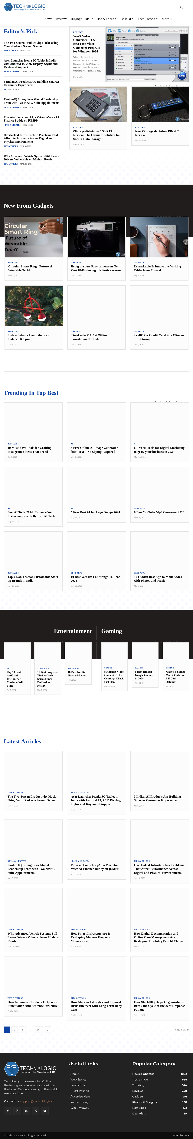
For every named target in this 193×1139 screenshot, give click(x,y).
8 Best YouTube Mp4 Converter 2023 (159, 512)
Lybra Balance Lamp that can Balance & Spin (28, 337)
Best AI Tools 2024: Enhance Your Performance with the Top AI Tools (31, 514)
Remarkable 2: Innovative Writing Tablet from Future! (157, 268)
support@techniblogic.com (38, 1101)
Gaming (108, 668)
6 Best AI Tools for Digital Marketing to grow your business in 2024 (159, 449)
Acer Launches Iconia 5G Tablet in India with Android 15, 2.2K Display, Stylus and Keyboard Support (31, 64)
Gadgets (13, 262)
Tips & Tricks (11, 50)
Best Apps (13, 444)
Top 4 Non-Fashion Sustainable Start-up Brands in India (33, 578)
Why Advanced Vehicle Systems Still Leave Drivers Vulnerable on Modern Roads (31, 158)
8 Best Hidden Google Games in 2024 (143, 675)
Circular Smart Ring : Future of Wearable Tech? (30, 268)
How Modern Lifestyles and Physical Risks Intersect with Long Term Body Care (96, 1006)
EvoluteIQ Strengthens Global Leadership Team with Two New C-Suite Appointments (31, 101)
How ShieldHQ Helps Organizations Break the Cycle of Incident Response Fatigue (159, 1006)
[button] (181, 7)
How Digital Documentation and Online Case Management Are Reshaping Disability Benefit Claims (158, 937)
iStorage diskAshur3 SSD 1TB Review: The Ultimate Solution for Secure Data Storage (96, 135)
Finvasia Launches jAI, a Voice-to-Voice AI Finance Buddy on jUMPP (31, 119)
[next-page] (48, 1030)
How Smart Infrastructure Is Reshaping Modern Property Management (90, 937)
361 (39, 1029)
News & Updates (12, 72)
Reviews (78, 32)
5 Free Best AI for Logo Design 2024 (95, 512)
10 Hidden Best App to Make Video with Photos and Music (158, 578)
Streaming (43, 668)
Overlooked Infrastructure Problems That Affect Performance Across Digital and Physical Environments (31, 138)
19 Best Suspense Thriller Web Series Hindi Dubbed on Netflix (47, 679)
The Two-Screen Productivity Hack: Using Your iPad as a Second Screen (31, 44)
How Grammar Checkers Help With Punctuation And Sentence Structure (33, 1004)
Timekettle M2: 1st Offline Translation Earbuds (89, 337)
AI (5, 89)
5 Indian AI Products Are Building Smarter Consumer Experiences (31, 83)
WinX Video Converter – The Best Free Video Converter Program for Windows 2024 (86, 43)
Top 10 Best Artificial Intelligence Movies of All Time (15, 679)
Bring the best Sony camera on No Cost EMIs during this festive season (96, 268)
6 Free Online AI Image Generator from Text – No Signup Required (94, 449)
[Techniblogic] (32, 1069)
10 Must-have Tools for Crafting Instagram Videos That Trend (29, 449)
